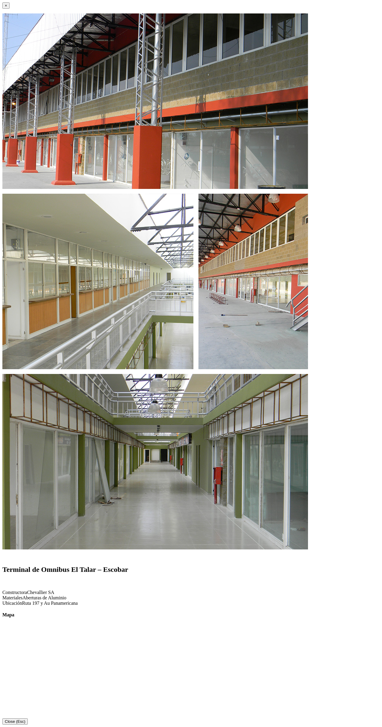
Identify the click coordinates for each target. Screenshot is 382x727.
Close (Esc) (15, 721)
